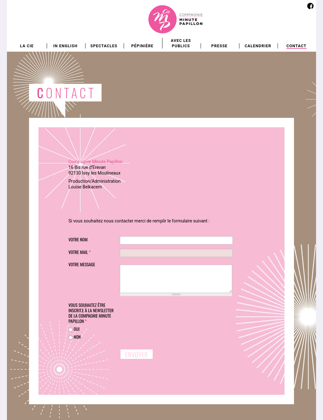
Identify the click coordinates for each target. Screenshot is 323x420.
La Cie (27, 45)
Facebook (310, 6)
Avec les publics (181, 43)
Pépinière (142, 45)
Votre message (81, 264)
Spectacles (103, 45)
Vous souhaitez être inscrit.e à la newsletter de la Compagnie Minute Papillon (91, 313)
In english (65, 45)
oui (76, 328)
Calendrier (258, 45)
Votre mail (79, 252)
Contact (296, 45)
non (76, 336)
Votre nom (78, 239)
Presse (219, 45)
